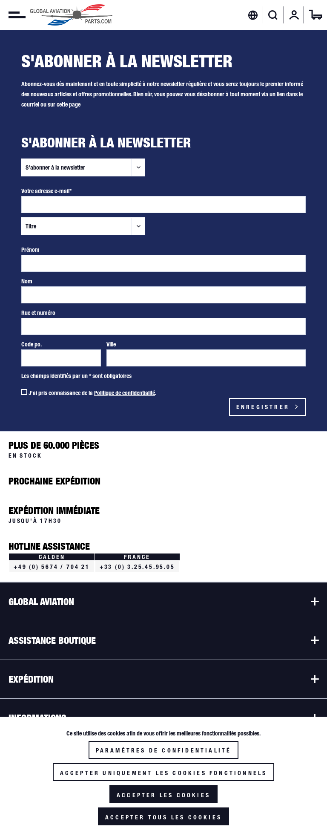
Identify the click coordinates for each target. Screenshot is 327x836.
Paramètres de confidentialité (164, 750)
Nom (26, 281)
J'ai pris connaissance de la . (92, 392)
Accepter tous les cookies (163, 817)
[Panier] (315, 14)
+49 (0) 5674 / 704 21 (52, 566)
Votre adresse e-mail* (46, 190)
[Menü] (13, 15)
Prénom (30, 249)
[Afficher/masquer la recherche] (273, 14)
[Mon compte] (294, 14)
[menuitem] (13, 15)
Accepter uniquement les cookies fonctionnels (163, 773)
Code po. (31, 344)
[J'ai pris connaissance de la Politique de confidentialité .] (24, 392)
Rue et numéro (38, 312)
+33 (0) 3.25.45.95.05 (137, 566)
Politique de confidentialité (124, 392)
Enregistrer (268, 405)
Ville (111, 344)
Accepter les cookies (163, 795)
